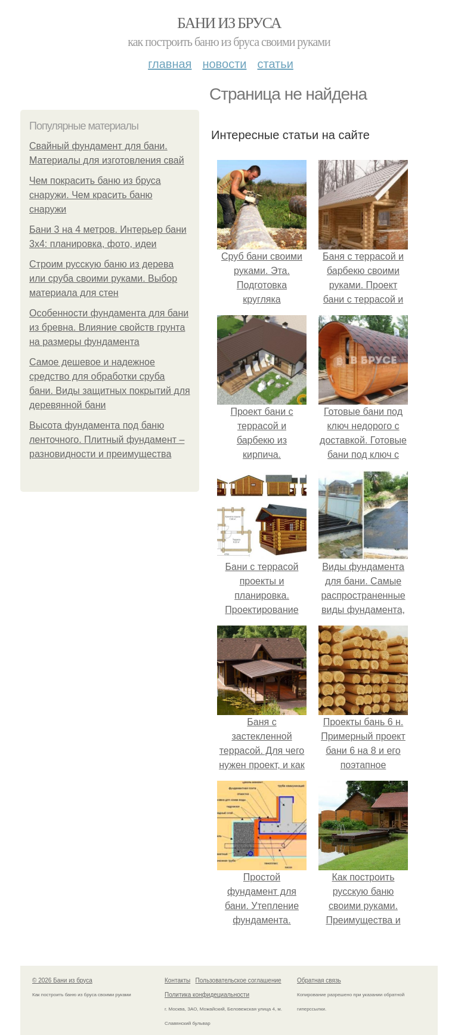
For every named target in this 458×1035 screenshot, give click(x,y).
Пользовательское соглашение (238, 980)
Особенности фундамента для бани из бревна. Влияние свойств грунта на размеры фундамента (108, 327)
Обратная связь (319, 980)
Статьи (275, 63)
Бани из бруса (229, 23)
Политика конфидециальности (207, 994)
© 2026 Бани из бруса (62, 980)
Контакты (177, 980)
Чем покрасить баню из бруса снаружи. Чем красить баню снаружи (95, 194)
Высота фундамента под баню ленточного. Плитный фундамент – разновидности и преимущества (106, 439)
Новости (224, 63)
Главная (169, 63)
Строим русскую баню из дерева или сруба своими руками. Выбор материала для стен (103, 278)
